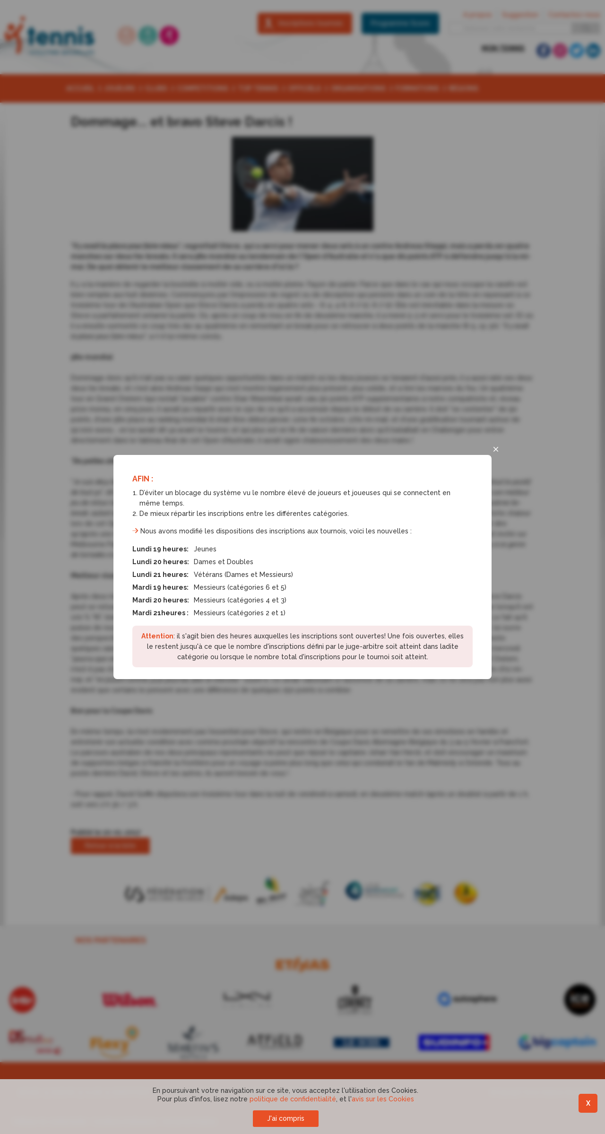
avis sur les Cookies (383, 1099)
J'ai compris (285, 1118)
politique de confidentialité (293, 1099)
